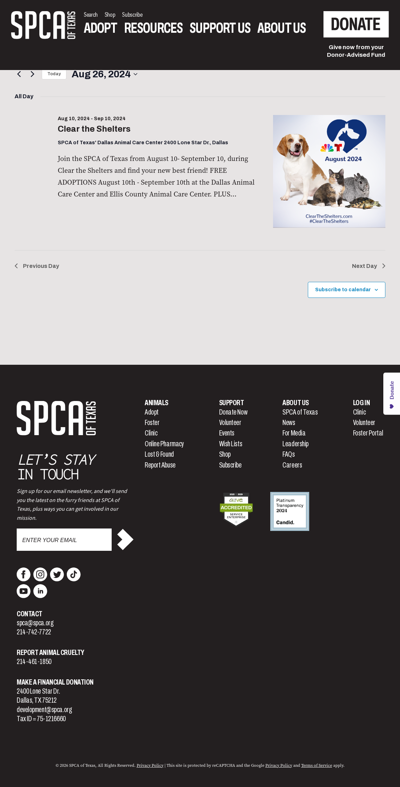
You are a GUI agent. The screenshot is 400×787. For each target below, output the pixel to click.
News (288, 422)
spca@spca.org (35, 623)
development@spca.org (44, 709)
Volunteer (230, 422)
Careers (292, 465)
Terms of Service (316, 765)
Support (231, 403)
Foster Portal (368, 433)
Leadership (295, 444)
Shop (225, 454)
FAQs (288, 454)
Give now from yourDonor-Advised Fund (356, 51)
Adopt (100, 28)
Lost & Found (159, 454)
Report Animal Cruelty (50, 652)
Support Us (220, 28)
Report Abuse (160, 465)
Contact (29, 614)
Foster (152, 422)
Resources (153, 28)
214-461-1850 (34, 661)
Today (54, 73)
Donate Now (233, 412)
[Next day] (32, 74)
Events (226, 433)
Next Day (368, 266)
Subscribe (230, 465)
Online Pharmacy (164, 444)
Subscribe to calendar (343, 289)
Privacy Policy (150, 765)
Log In (361, 403)
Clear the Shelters (94, 128)
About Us (281, 28)
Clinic (151, 433)
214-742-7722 (34, 632)
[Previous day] (19, 74)
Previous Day (37, 266)
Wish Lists (230, 444)
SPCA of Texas (300, 412)
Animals (156, 403)
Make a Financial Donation (55, 682)
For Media (293, 433)
